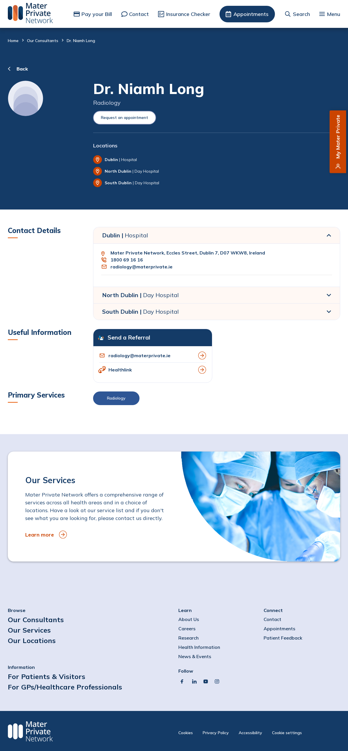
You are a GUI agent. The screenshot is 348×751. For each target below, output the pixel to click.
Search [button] (301, 14)
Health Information (199, 647)
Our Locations (32, 640)
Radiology (116, 398)
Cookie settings (287, 732)
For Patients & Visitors (46, 676)
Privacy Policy (216, 732)
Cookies (185, 732)
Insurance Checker (188, 14)
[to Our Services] (174, 507)
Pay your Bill (96, 14)
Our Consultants (42, 40)
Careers (186, 628)
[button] (216, 399)
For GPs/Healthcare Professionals (65, 687)
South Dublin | (140, 311)
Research (188, 638)
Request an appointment (124, 117)
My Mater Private (338, 137)
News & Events (194, 656)
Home (13, 40)
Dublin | (125, 235)
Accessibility (250, 732)
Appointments (251, 14)
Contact (139, 14)
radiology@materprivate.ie (141, 267)
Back (22, 69)
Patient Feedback (283, 638)
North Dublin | (140, 295)
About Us (188, 619)
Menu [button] (333, 14)
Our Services (29, 630)
